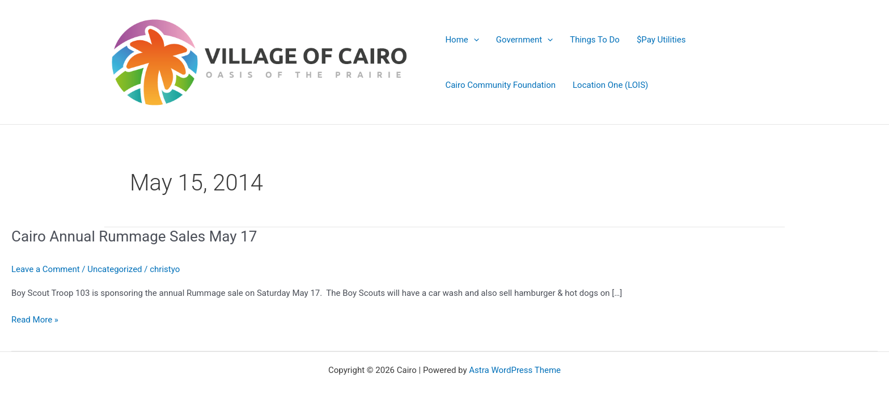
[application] (473, 39)
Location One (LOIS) (610, 85)
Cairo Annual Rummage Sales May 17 (134, 236)
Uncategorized (114, 269)
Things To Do (595, 40)
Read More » (34, 319)
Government (524, 39)
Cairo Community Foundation (500, 85)
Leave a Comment (45, 269)
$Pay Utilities (661, 40)
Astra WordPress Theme (515, 370)
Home (462, 39)
